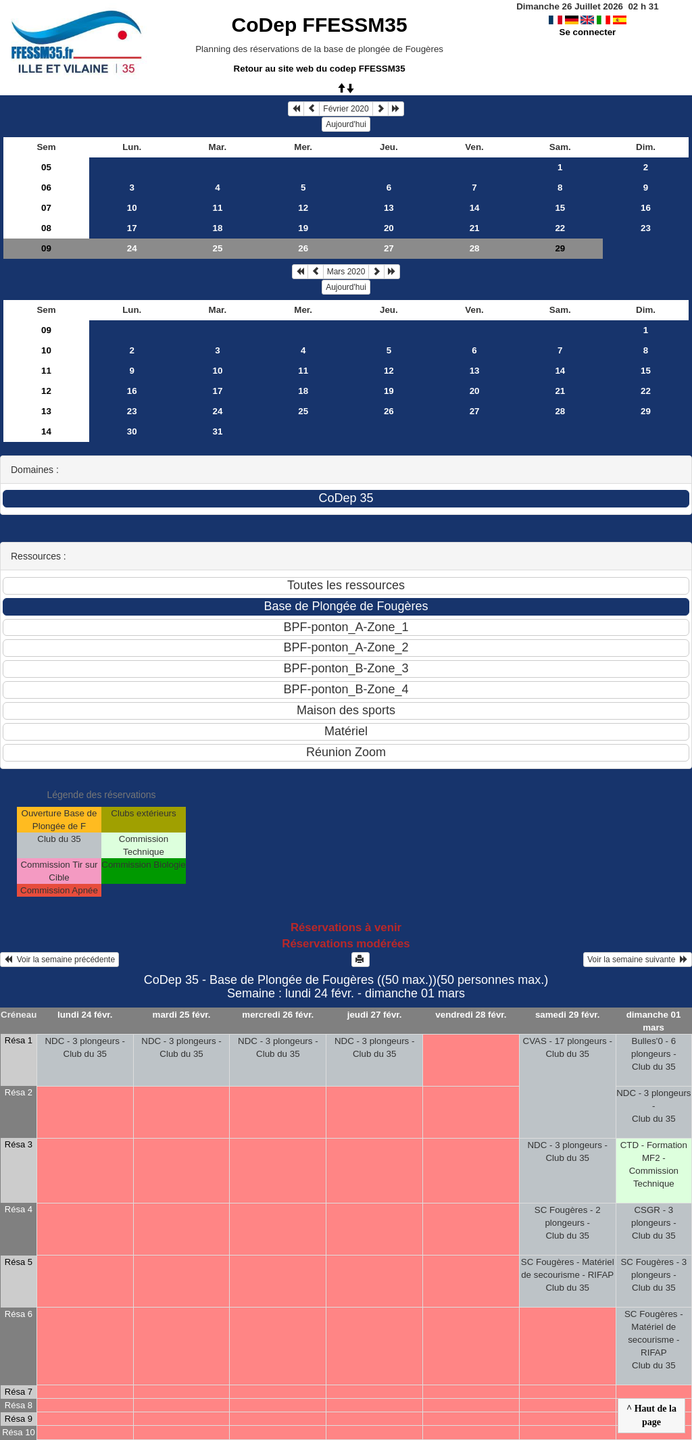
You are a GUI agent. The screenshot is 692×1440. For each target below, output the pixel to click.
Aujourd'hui (346, 124)
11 (218, 208)
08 (46, 228)
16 (646, 208)
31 (218, 431)
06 (46, 187)
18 (218, 228)
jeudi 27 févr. (374, 1015)
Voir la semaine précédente (59, 959)
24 (132, 248)
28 (475, 248)
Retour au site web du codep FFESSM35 (319, 69)
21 (475, 228)
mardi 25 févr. (182, 1015)
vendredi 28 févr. (470, 1015)
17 (132, 228)
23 (646, 228)
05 (46, 167)
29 (646, 411)
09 (46, 248)
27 (389, 248)
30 (132, 431)
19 (303, 228)
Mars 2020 (346, 271)
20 (389, 228)
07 (46, 208)
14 (475, 208)
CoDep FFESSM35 (319, 25)
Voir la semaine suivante (637, 959)
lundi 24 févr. (84, 1015)
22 (560, 228)
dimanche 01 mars (653, 1021)
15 (560, 208)
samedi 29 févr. (567, 1015)
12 (303, 208)
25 (218, 248)
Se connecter (588, 32)
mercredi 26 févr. (278, 1015)
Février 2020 (345, 109)
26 (303, 248)
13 (389, 208)
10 (132, 208)
